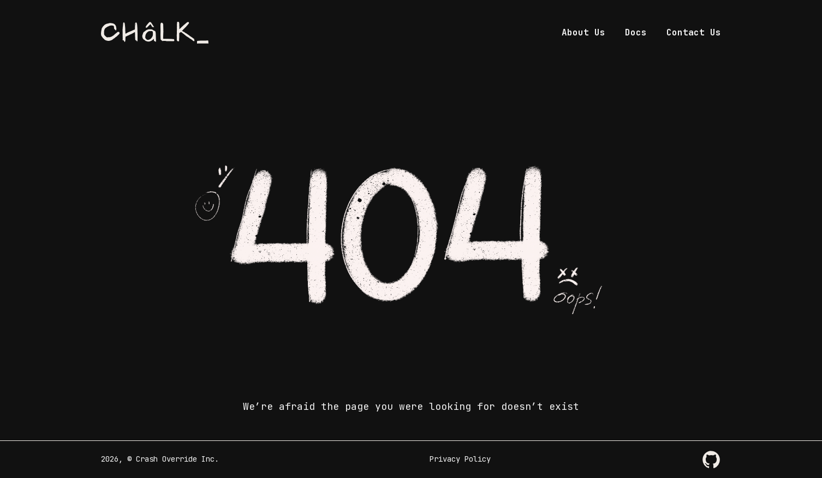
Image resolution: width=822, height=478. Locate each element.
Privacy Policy (460, 459)
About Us (583, 32)
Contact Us (693, 32)
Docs (636, 32)
